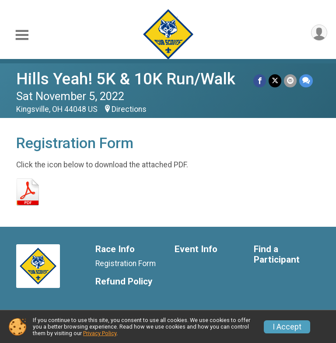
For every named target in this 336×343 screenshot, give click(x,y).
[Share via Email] (290, 80)
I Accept (287, 326)
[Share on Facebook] (259, 80)
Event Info (196, 249)
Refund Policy (123, 282)
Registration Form (125, 263)
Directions (129, 109)
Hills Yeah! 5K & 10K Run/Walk (125, 78)
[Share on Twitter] (275, 80)
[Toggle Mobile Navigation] (22, 35)
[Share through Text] (306, 80)
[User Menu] (319, 32)
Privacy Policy (99, 333)
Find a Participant (277, 254)
